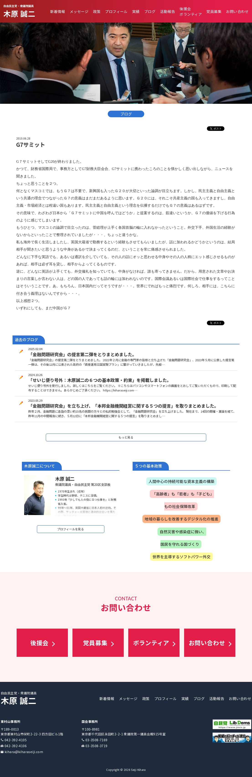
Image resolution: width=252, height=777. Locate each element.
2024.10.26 (35, 375)
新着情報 (57, 11)
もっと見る (125, 437)
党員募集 (213, 11)
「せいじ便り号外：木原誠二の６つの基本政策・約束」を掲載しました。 (99, 380)
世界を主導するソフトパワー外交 (181, 556)
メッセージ (79, 11)
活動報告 (167, 11)
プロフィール (116, 11)
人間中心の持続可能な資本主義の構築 (181, 481)
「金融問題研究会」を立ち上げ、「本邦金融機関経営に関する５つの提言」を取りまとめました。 (123, 406)
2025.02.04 (35, 349)
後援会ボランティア (191, 11)
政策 (96, 11)
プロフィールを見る (70, 529)
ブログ (149, 11)
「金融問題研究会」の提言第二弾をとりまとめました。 (82, 354)
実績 (136, 11)
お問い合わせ (237, 11)
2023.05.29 (35, 400)
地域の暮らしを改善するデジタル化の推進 (181, 519)
